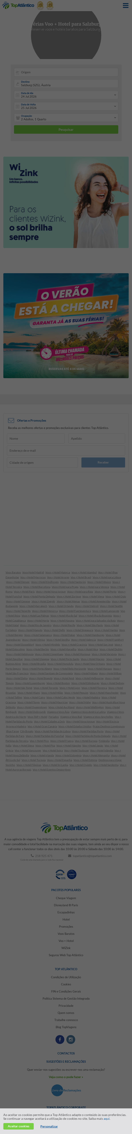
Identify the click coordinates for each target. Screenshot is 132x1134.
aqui (107, 1118)
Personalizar (49, 1126)
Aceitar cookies (18, 1126)
